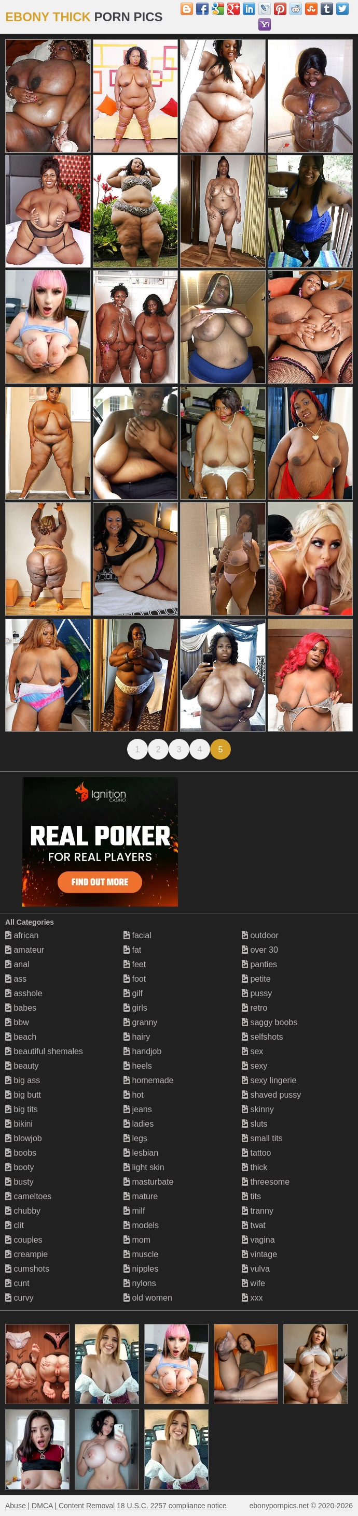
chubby (22, 1210)
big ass (22, 1080)
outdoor (260, 935)
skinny (258, 1109)
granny (140, 1022)
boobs (20, 1152)
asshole (24, 993)
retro (254, 1007)
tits (251, 1196)
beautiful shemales (44, 1051)
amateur (24, 949)
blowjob (23, 1138)
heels (137, 1065)
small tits (262, 1138)
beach (20, 1036)
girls (135, 1007)
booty (19, 1167)
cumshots (27, 1268)
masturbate (148, 1181)
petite (256, 978)
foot (134, 978)
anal (17, 964)
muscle (140, 1254)
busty (19, 1181)
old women (147, 1297)
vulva (256, 1268)
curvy (19, 1297)
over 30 (260, 949)
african (21, 935)
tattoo (256, 1152)
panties (259, 964)
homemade (148, 1080)
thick (254, 1167)
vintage (259, 1254)
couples (24, 1239)
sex (252, 1051)
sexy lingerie (269, 1080)
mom (136, 1239)
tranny (257, 1210)
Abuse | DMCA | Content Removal (60, 1506)
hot (133, 1094)
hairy (136, 1036)
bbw (17, 1022)
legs (135, 1138)
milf (134, 1210)
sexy (254, 1065)
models (141, 1225)
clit (14, 1225)
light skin (143, 1167)
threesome (266, 1181)
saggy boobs (269, 1022)
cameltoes (28, 1196)
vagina (258, 1239)
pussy (257, 993)
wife (253, 1283)
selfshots (262, 1036)
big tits (21, 1109)
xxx (252, 1297)
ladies (138, 1123)
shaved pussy (271, 1094)
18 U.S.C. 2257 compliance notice (172, 1506)
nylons (139, 1283)
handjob (142, 1051)
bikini (19, 1123)
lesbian (140, 1152)
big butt (23, 1094)
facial (137, 935)
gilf (133, 993)
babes (20, 1007)
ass (15, 978)
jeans (137, 1109)
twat (254, 1225)
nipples (140, 1268)
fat (132, 949)
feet (134, 964)
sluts (254, 1123)
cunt (17, 1283)
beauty (21, 1065)
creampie (26, 1254)
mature (140, 1196)
